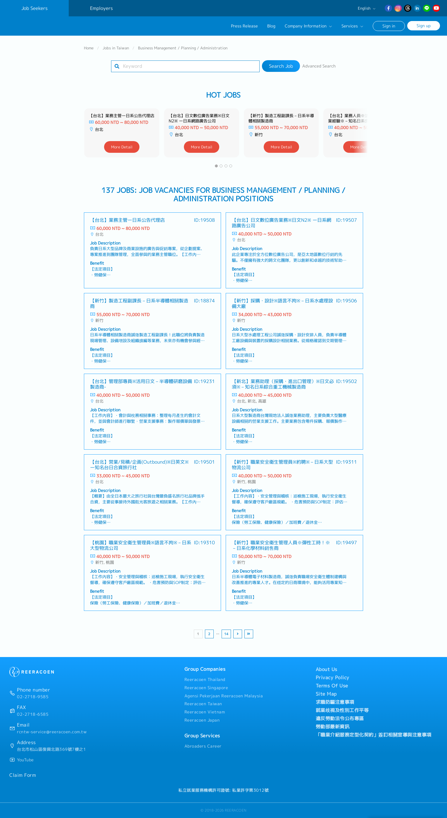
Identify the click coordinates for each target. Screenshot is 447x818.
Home (89, 48)
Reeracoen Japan (202, 720)
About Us (326, 669)
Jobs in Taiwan (116, 48)
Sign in (388, 26)
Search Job (281, 66)
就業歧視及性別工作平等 (342, 710)
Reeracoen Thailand (204, 679)
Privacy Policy (332, 677)
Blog (271, 26)
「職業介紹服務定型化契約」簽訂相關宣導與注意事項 (374, 735)
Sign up (424, 25)
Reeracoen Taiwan (203, 704)
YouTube (25, 760)
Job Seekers (34, 8)
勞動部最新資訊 (333, 726)
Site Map (326, 694)
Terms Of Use (332, 686)
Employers (101, 8)
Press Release (244, 26)
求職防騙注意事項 (335, 702)
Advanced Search (319, 66)
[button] (216, 165)
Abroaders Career (203, 746)
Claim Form (22, 775)
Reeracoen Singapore (206, 688)
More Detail (121, 147)
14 (226, 634)
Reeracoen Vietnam (204, 712)
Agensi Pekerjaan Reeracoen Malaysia (223, 696)
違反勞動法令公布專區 (340, 718)
